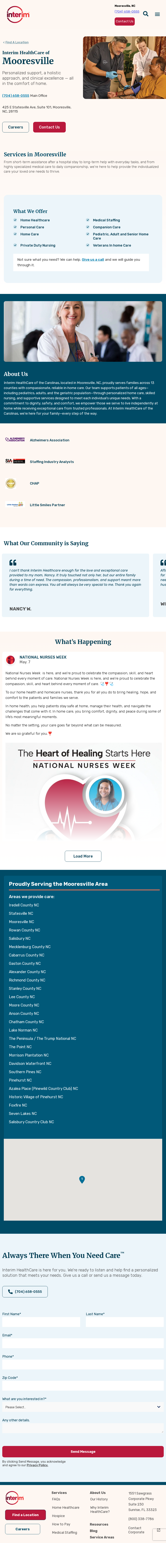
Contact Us (49, 127)
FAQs (56, 1499)
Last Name (94, 1314)
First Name (11, 1314)
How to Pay (61, 1524)
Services (59, 1493)
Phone (7, 1356)
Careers (15, 127)
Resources (99, 1524)
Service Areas (102, 1537)
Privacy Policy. (37, 1465)
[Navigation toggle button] (157, 14)
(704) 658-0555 (15, 96)
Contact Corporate (136, 1530)
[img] (18, 14)
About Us (98, 1493)
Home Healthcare (65, 1507)
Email (6, 1335)
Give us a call (93, 259)
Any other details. (16, 1420)
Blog (93, 1531)
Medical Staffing (64, 1532)
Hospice (58, 1516)
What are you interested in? (23, 1399)
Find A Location (17, 42)
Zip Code (9, 1378)
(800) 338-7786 (141, 1519)
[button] (82, 1180)
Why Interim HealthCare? (100, 1509)
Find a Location (25, 1515)
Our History (99, 1499)
